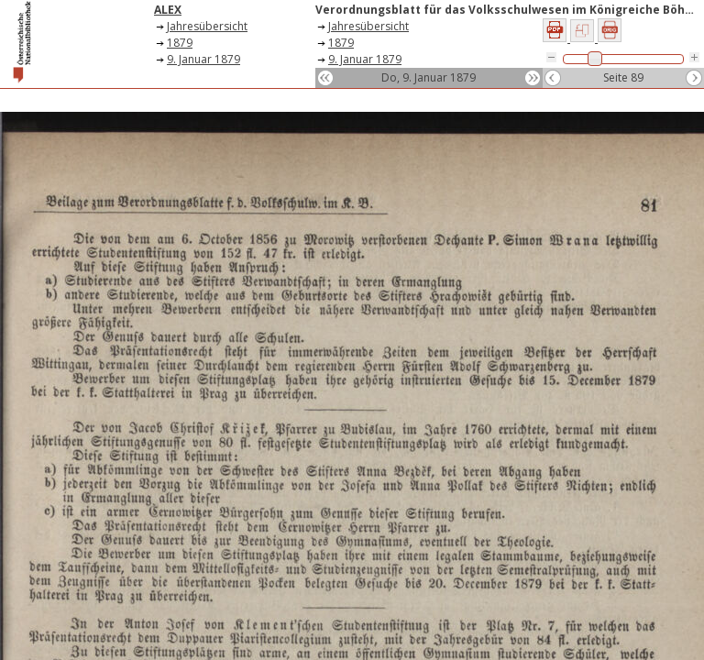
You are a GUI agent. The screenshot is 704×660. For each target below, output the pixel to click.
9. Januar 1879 (203, 59)
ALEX (168, 9)
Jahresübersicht (207, 26)
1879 (179, 42)
